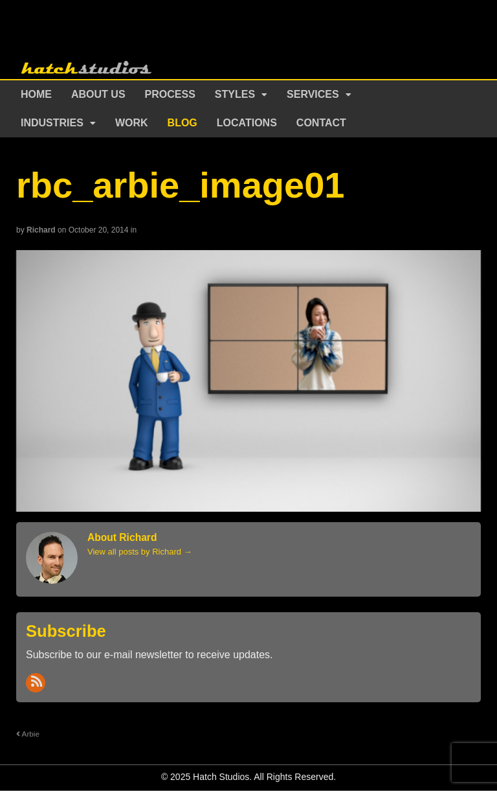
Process (170, 94)
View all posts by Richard (139, 551)
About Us (98, 94)
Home (36, 94)
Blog (182, 122)
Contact (321, 122)
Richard (41, 230)
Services (313, 94)
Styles (235, 94)
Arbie (27, 733)
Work (131, 122)
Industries (52, 122)
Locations (247, 122)
